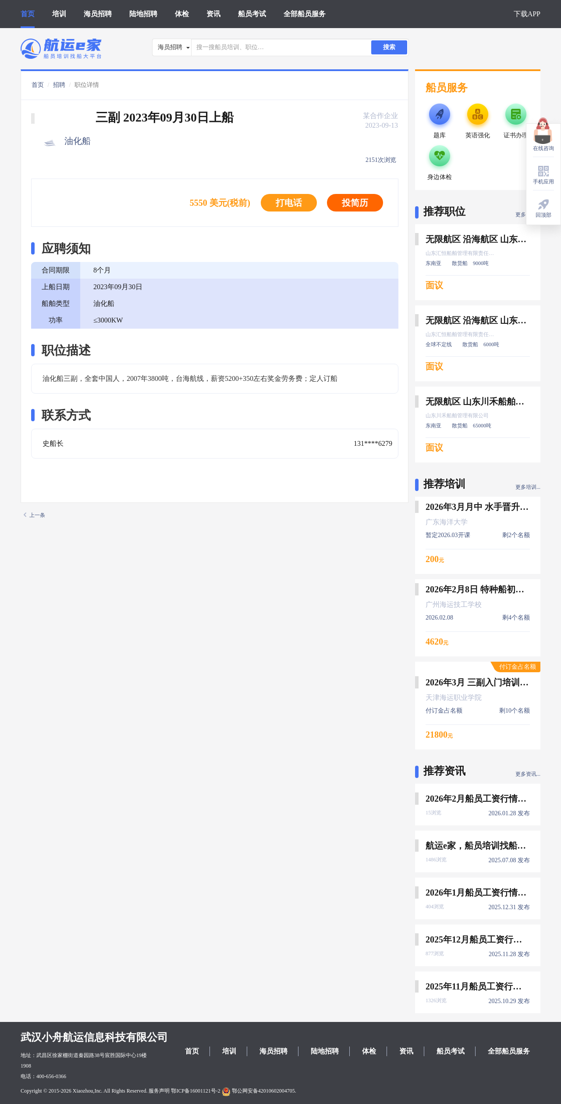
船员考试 (252, 14)
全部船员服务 (305, 14)
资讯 (213, 14)
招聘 (59, 85)
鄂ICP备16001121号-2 (195, 1091)
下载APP (527, 14)
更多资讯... (527, 774)
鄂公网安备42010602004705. (259, 1091)
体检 (182, 14)
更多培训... (527, 487)
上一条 (34, 515)
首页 (28, 14)
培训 (59, 14)
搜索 (389, 47)
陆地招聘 (143, 14)
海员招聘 (98, 14)
